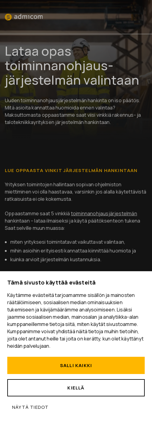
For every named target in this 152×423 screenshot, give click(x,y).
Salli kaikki (76, 365)
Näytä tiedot (30, 407)
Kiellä (75, 388)
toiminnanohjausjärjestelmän (104, 213)
